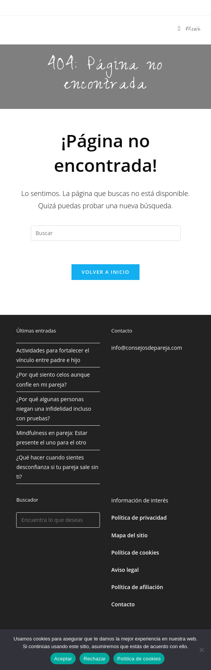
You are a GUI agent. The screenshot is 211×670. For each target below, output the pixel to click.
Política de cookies (139, 659)
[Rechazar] (201, 650)
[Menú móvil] (189, 30)
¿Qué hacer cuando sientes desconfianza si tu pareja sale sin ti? (57, 467)
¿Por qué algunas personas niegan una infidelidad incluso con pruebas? (53, 408)
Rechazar (94, 659)
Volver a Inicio (105, 271)
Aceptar (63, 659)
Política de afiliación (137, 587)
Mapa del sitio (129, 535)
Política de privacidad (139, 517)
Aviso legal (125, 569)
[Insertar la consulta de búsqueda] (106, 233)
